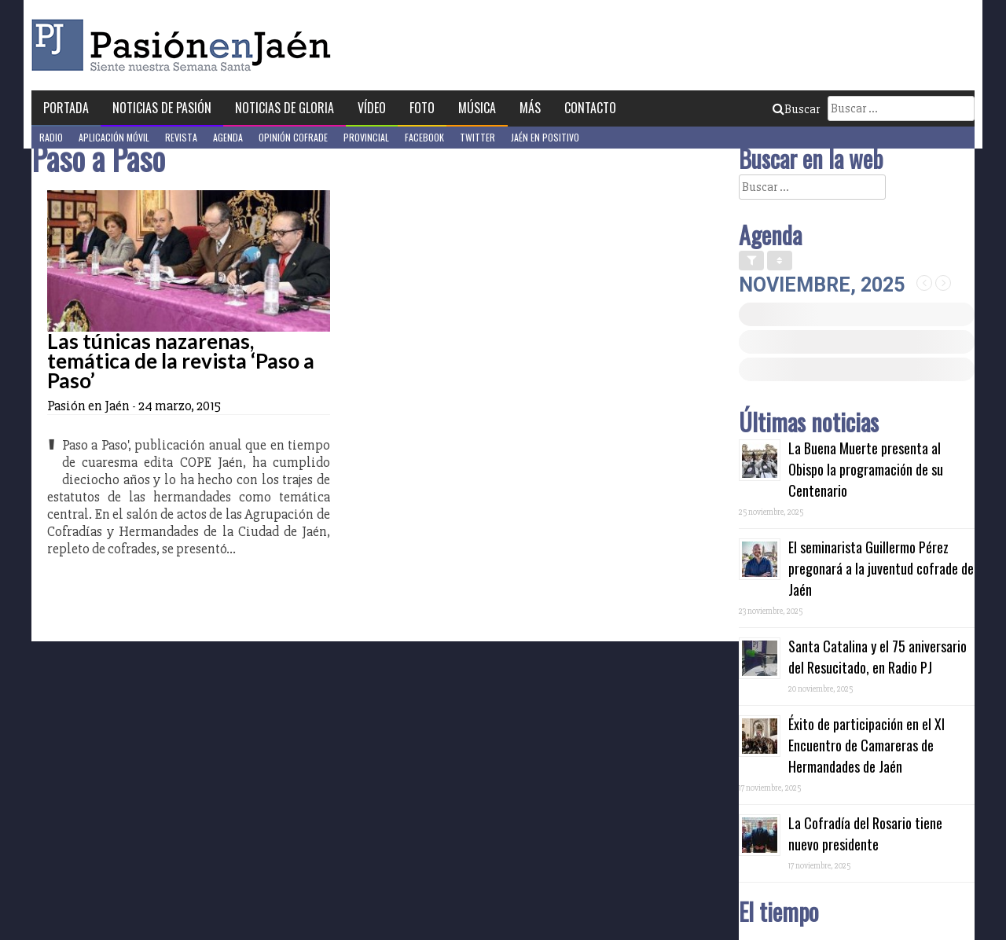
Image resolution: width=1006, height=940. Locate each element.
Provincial (366, 137)
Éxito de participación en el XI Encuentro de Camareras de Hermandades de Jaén (866, 745)
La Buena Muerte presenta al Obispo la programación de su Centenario (865, 469)
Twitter (477, 137)
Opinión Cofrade (293, 137)
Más (530, 107)
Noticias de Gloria (284, 107)
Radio (51, 137)
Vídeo (372, 107)
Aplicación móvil (114, 137)
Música (477, 107)
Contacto (590, 107)
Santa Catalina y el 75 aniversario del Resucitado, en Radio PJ (877, 656)
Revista (181, 137)
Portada (66, 107)
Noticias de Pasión (161, 107)
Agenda (228, 137)
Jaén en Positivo (545, 137)
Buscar (796, 109)
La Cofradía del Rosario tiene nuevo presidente (865, 833)
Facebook (424, 137)
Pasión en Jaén (185, 45)
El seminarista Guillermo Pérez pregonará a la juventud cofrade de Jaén (881, 568)
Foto (422, 107)
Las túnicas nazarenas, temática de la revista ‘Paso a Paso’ (180, 361)
